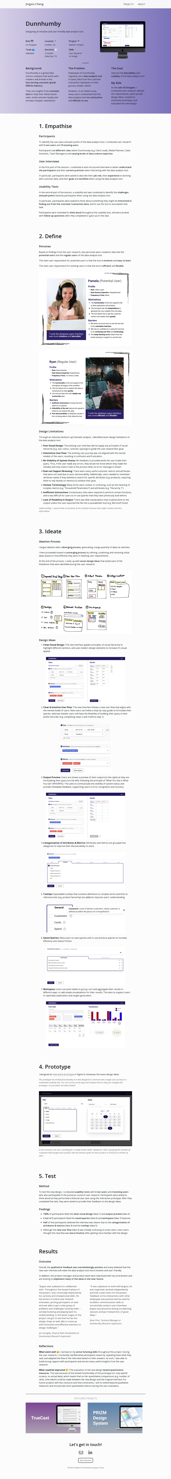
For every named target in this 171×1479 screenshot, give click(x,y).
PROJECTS (129, 4)
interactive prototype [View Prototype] (63, 1074)
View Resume (85, 1460)
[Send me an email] (81, 1452)
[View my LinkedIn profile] (90, 1452)
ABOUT (141, 4)
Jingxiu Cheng (34, 4)
